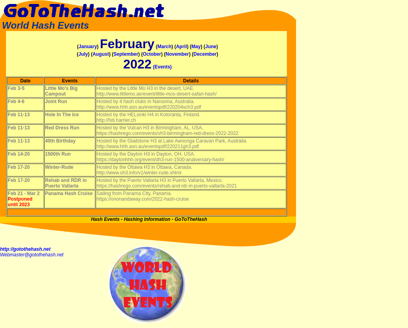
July (83, 54)
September (126, 54)
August (100, 54)
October (152, 54)
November (177, 54)
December (205, 54)
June (210, 46)
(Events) (162, 67)
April (181, 46)
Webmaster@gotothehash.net (31, 255)
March (164, 46)
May (195, 46)
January (87, 46)
